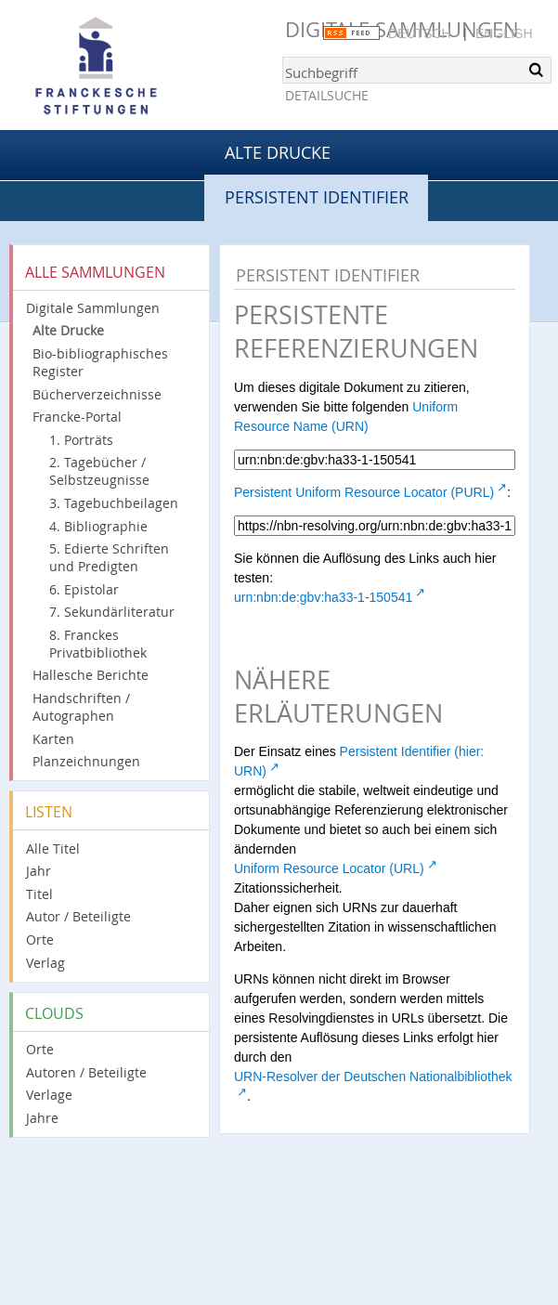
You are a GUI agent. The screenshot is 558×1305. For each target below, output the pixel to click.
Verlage (49, 1094)
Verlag (45, 963)
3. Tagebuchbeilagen (113, 503)
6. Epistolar (84, 589)
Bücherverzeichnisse (97, 394)
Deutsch (419, 33)
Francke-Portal (77, 416)
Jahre (42, 1118)
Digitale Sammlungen (93, 308)
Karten (53, 739)
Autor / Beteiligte (78, 916)
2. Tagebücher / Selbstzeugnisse (99, 471)
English (503, 33)
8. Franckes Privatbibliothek (98, 643)
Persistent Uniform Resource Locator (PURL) (364, 492)
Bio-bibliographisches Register (100, 362)
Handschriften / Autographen (81, 706)
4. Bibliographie (98, 526)
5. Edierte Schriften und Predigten (109, 557)
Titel (39, 894)
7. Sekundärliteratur (112, 611)
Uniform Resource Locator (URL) (329, 868)
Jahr (38, 871)
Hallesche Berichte (90, 675)
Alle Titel (53, 848)
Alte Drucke (278, 152)
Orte (40, 939)
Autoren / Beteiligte (86, 1072)
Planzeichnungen (86, 761)
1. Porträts (81, 440)
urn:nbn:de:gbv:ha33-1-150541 (323, 597)
